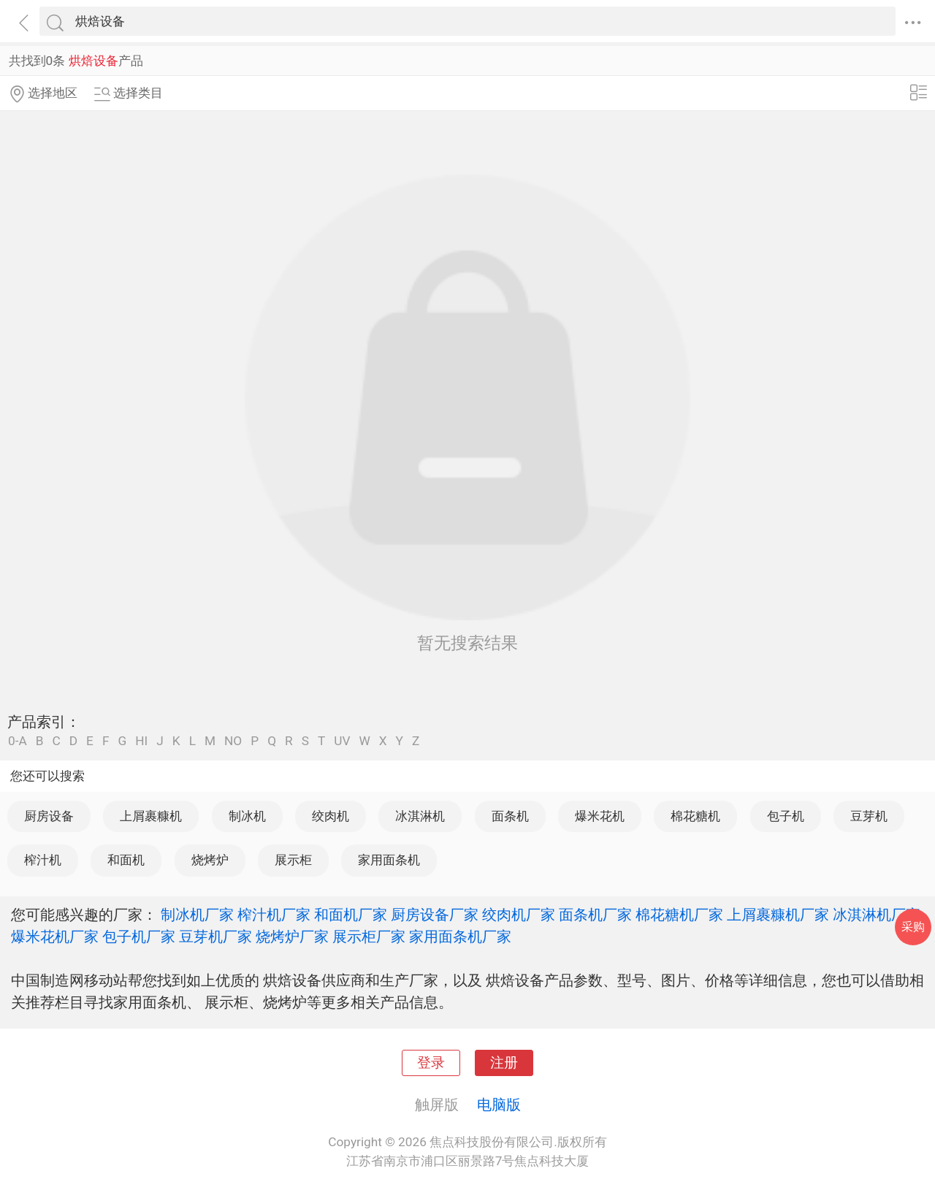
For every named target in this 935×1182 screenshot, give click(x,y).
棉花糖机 (695, 816)
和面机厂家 (350, 914)
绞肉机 (330, 816)
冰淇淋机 (420, 816)
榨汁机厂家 (273, 914)
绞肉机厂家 (518, 914)
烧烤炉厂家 (292, 936)
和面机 (126, 860)
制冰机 (247, 816)
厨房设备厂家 (434, 914)
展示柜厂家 (368, 936)
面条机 (510, 816)
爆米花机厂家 (55, 936)
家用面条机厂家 (460, 936)
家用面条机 (389, 860)
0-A (17, 741)
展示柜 (293, 860)
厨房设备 (49, 816)
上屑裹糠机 (151, 816)
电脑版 (499, 1104)
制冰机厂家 (197, 914)
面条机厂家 (595, 914)
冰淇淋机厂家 (876, 914)
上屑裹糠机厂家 (778, 914)
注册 (504, 1063)
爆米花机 (600, 816)
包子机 (785, 816)
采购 (913, 927)
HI (141, 741)
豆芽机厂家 (215, 936)
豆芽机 (869, 816)
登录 (431, 1063)
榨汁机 (42, 860)
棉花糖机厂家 (679, 914)
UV (342, 741)
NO (233, 741)
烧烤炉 (210, 860)
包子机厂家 (138, 936)
